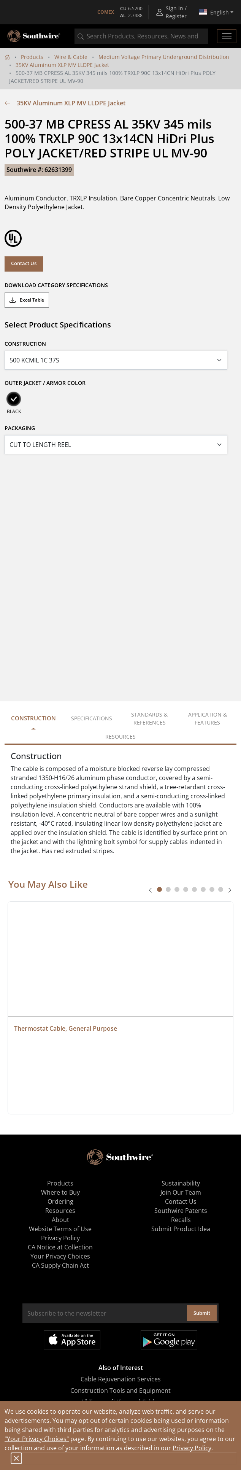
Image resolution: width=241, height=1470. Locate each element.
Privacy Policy (192, 1448)
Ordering (60, 1201)
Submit (201, 1312)
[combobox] (141, 36)
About (60, 1220)
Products (32, 56)
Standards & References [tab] (149, 718)
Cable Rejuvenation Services (121, 1379)
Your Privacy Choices (60, 1256)
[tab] (159, 889)
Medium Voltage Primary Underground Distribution (163, 56)
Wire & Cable (70, 56)
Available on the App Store (72, 1339)
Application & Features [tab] (207, 718)
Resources (60, 1210)
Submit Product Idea (180, 1229)
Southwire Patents (180, 1210)
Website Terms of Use (60, 1229)
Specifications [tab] (91, 718)
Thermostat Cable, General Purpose (65, 1028)
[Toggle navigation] (226, 36)
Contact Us (23, 263)
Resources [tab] (120, 736)
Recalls (181, 1220)
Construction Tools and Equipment (120, 1390)
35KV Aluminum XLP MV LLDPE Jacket (62, 64)
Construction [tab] (33, 718)
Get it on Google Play (169, 1339)
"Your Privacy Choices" (37, 1439)
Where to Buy (60, 1192)
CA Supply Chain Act (60, 1265)
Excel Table (27, 300)
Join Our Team (180, 1192)
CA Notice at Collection (60, 1247)
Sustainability (181, 1183)
